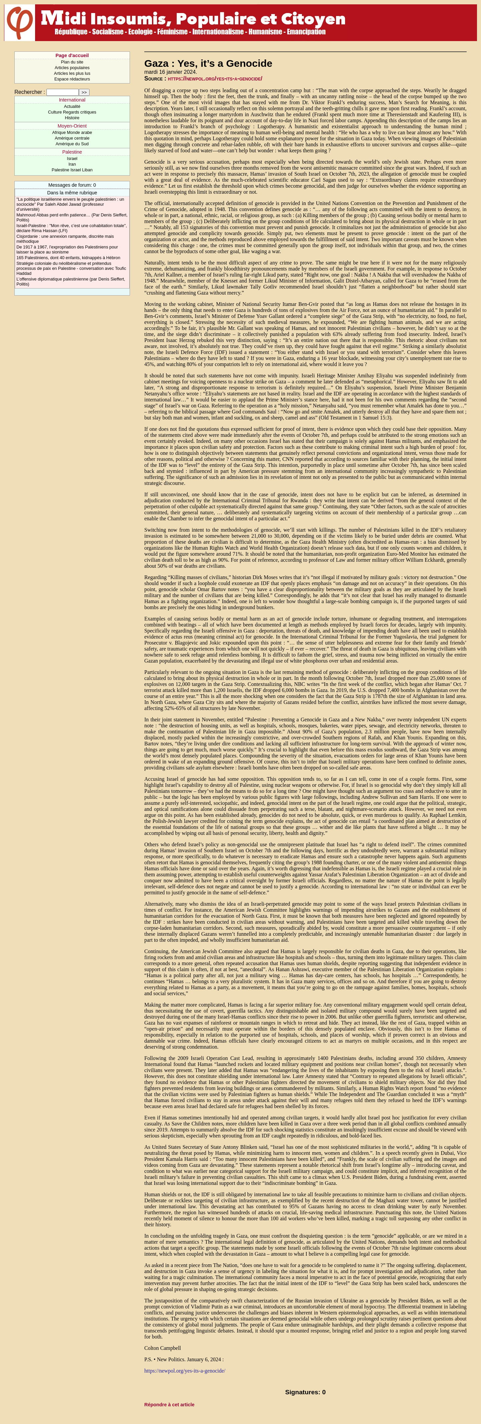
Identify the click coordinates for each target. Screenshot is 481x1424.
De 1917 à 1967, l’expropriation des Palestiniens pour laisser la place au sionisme (67, 249)
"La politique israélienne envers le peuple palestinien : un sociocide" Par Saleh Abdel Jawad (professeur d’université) (70, 204)
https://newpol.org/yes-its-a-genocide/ (215, 78)
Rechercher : (29, 92)
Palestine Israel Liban (72, 169)
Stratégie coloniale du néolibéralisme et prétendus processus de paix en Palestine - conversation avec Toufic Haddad (71, 268)
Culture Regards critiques (72, 112)
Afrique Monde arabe (72, 132)
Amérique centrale (72, 138)
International (72, 100)
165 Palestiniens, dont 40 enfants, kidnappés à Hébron (68, 257)
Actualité (72, 106)
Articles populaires (72, 67)
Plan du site (72, 61)
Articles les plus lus (72, 73)
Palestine (72, 152)
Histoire (72, 117)
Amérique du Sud (72, 143)
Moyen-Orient (72, 126)
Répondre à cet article (169, 1404)
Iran (72, 164)
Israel (72, 158)
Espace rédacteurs (72, 78)
